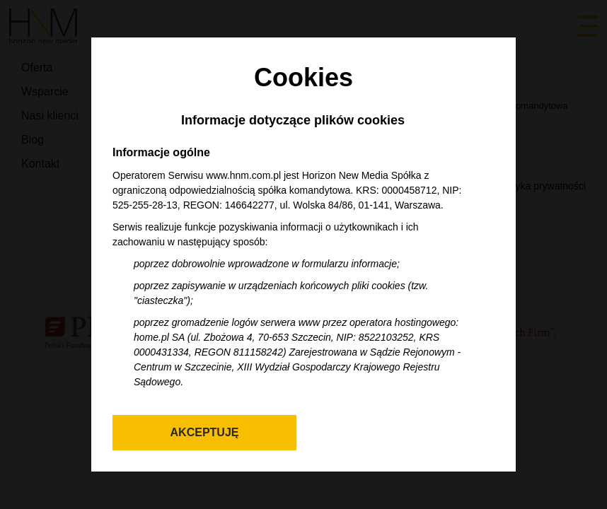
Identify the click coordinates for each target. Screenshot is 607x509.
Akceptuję (204, 432)
